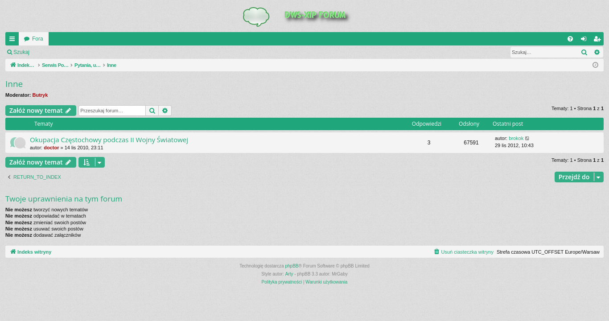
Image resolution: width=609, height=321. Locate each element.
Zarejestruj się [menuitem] (599, 40)
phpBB (292, 265)
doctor (51, 147)
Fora (37, 39)
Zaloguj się (55, 52)
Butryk (40, 95)
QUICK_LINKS (14, 40)
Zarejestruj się (98, 52)
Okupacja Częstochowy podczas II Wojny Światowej (109, 139)
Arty (289, 274)
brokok (516, 138)
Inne (14, 84)
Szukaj (21, 52)
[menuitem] (570, 38)
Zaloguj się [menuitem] (585, 40)
